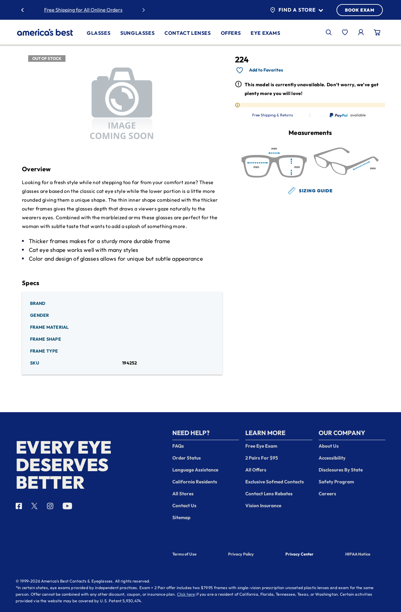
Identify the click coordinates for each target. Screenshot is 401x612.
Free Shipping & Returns (272, 115)
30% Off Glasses (102, 10)
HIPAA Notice (357, 553)
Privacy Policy (241, 553)
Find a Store (296, 10)
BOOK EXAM (359, 10)
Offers (231, 33)
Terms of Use (184, 553)
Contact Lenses (187, 33)
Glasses (98, 33)
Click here (186, 594)
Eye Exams (265, 33)
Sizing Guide (310, 190)
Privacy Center (299, 554)
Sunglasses (137, 33)
